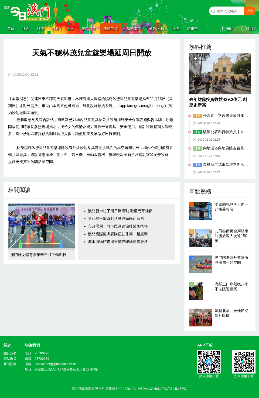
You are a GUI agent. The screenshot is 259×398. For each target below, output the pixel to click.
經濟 (40, 29)
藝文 (70, 29)
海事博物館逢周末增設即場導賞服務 (118, 242)
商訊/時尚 (133, 29)
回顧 (251, 29)
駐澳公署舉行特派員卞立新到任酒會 (220, 132)
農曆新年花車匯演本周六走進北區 (220, 165)
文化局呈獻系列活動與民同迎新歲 (116, 219)
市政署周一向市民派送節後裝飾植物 (118, 226)
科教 (55, 29)
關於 (229, 29)
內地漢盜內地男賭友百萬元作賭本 (220, 148)
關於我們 (10, 353)
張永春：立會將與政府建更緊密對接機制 (220, 116)
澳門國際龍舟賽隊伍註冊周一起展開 (118, 234)
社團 (175, 29)
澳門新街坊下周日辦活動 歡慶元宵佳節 (120, 211)
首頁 (10, 29)
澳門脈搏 (89, 29)
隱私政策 (10, 358)
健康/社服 (156, 29)
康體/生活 (111, 29)
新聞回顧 (10, 364)
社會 (25, 29)
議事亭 (192, 29)
